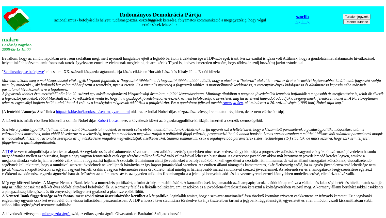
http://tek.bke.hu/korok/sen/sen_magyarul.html (93, 111)
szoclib (302, 16)
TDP (9, 151)
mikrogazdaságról (56, 214)
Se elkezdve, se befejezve (24, 72)
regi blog (302, 21)
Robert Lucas (107, 120)
